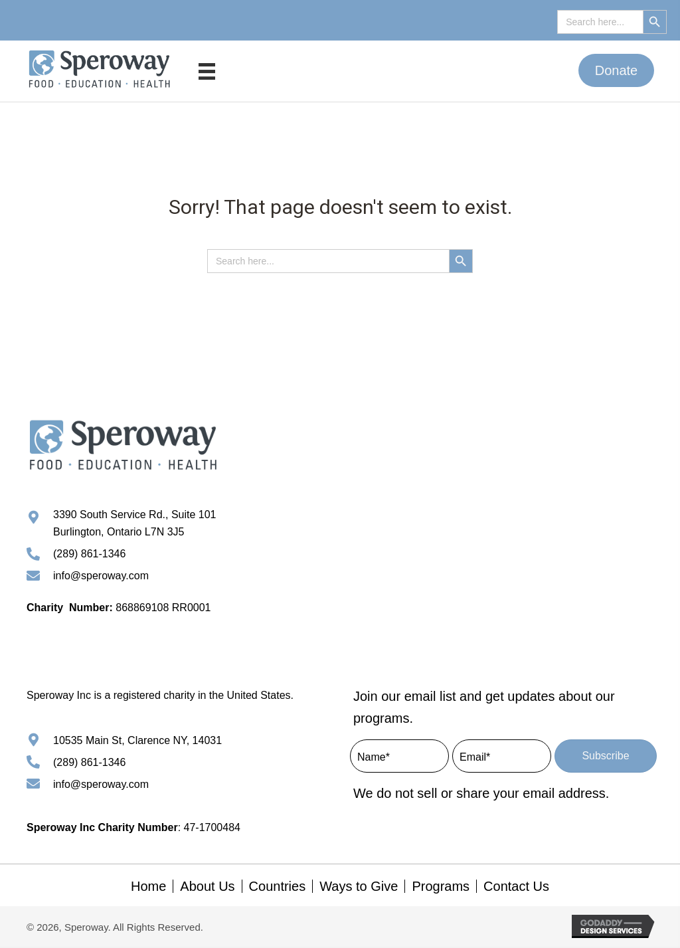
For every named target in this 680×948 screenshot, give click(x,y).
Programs (440, 887)
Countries (277, 887)
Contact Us (516, 887)
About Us (207, 887)
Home (148, 887)
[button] (616, 70)
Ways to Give (358, 887)
